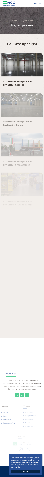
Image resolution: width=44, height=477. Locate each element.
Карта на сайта (9, 424)
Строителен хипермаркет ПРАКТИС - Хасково (17, 83)
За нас (5, 413)
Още (19, 467)
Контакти (7, 420)
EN (35, 3)
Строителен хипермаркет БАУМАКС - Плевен (17, 124)
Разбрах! (25, 471)
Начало (14, 21)
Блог (5, 417)
